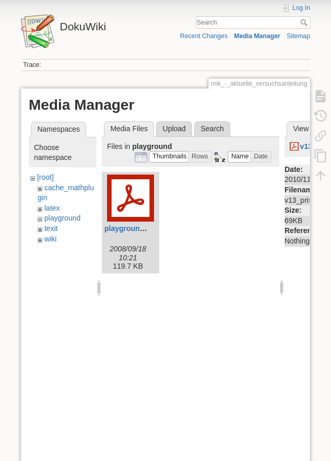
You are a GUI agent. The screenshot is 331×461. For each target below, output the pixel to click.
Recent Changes (204, 36)
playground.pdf (131, 228)
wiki (50, 239)
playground (62, 218)
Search (305, 22)
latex (52, 208)
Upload (174, 128)
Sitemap (298, 36)
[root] (45, 177)
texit (51, 228)
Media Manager (257, 36)
